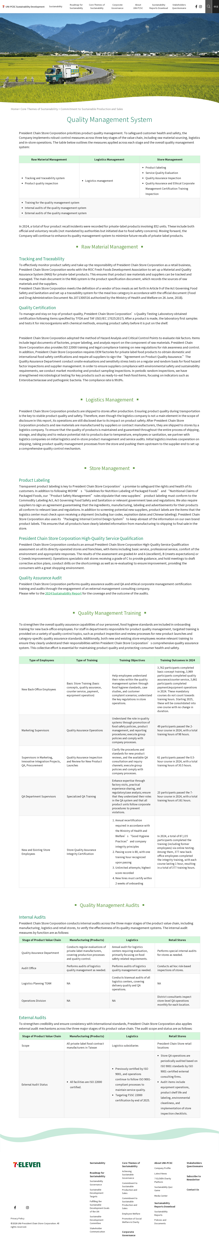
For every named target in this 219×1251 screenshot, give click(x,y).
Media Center (161, 1195)
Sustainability (55, 6)
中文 (216, 6)
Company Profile (162, 1168)
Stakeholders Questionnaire (179, 6)
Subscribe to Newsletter (194, 1178)
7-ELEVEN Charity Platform (162, 1180)
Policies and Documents (160, 1221)
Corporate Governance (117, 6)
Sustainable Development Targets (96, 1193)
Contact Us (193, 1189)
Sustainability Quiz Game (163, 1188)
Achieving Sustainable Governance (128, 1174)
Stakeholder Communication (97, 1230)
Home (14, 109)
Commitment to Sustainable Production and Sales (129, 1188)
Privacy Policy (17, 1218)
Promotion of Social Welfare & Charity (132, 1220)
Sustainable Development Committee (96, 1220)
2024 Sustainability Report (63, 593)
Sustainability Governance (96, 1182)
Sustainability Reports (161, 1213)
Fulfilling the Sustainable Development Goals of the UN (99, 1206)
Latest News (160, 1173)
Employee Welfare (131, 1213)
